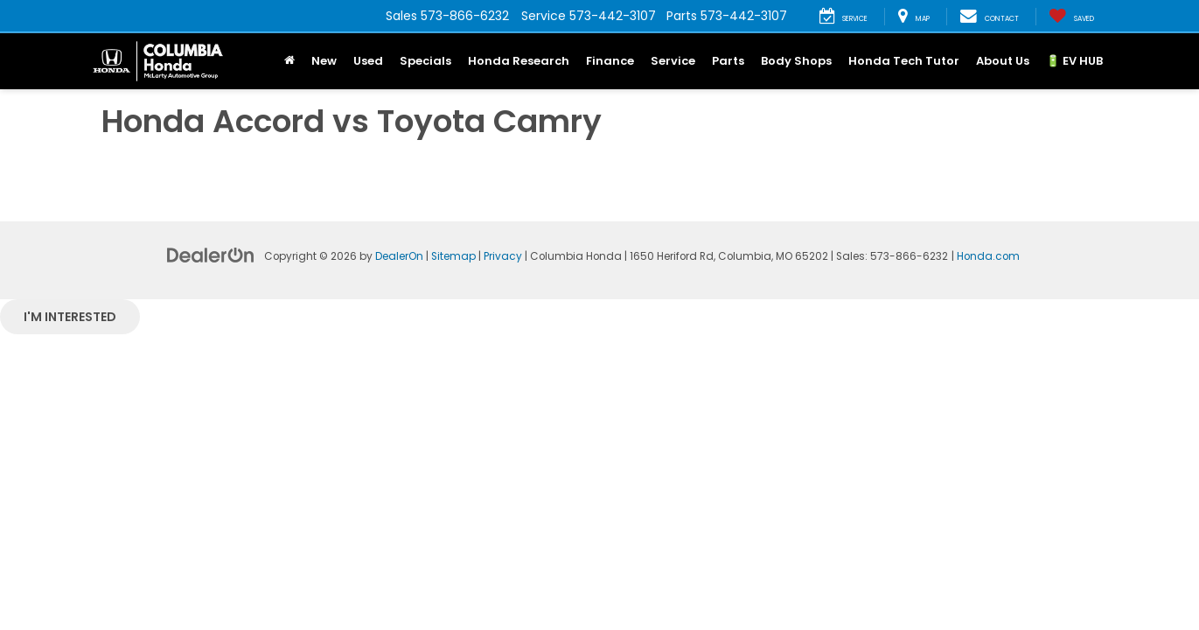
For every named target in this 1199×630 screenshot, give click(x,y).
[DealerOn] (210, 254)
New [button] (324, 60)
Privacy (503, 256)
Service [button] (673, 60)
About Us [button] (1002, 60)
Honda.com (988, 256)
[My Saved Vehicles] (1071, 16)
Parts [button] (728, 60)
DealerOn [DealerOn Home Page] (399, 256)
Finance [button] (610, 60)
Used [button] (368, 60)
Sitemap (453, 256)
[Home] (289, 61)
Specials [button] (425, 60)
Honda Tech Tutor (903, 60)
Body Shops (796, 60)
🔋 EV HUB (1074, 60)
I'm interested (70, 317)
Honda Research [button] (518, 60)
